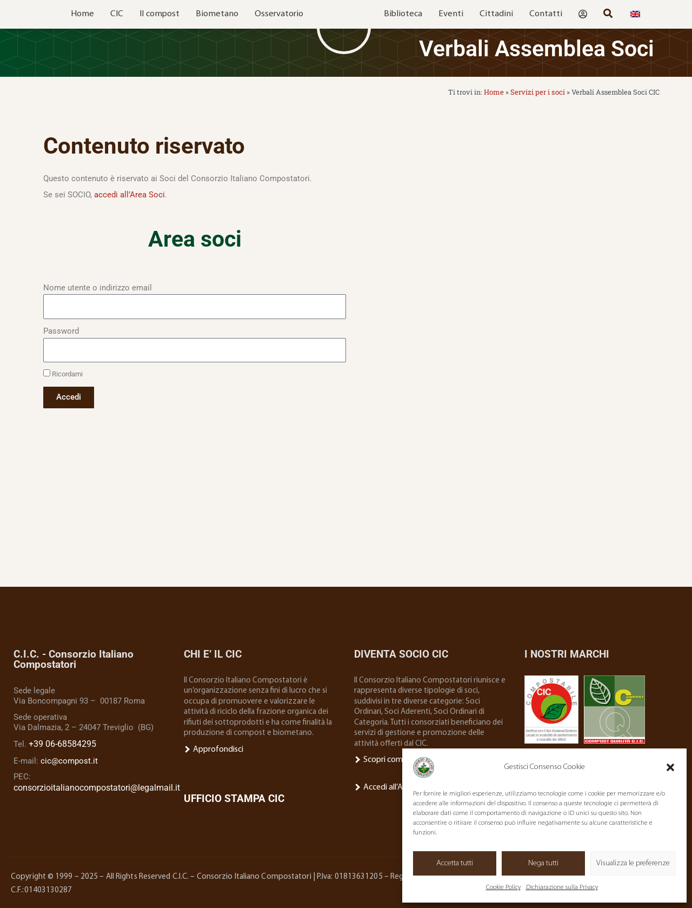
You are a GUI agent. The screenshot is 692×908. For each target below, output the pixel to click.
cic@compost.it (69, 759)
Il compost (159, 14)
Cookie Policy (503, 887)
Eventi (450, 14)
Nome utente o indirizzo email (97, 287)
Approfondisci (213, 749)
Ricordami (63, 373)
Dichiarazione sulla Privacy (562, 887)
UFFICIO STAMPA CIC (234, 797)
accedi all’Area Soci (129, 194)
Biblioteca (403, 14)
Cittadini (496, 14)
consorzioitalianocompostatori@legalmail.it (93, 786)
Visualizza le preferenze (633, 863)
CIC (116, 14)
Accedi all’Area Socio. (394, 786)
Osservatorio (279, 14)
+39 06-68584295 (59, 743)
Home (82, 14)
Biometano (217, 14)
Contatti (545, 14)
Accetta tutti (454, 863)
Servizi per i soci (538, 92)
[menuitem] (635, 14)
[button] (670, 767)
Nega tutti (543, 863)
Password (61, 330)
